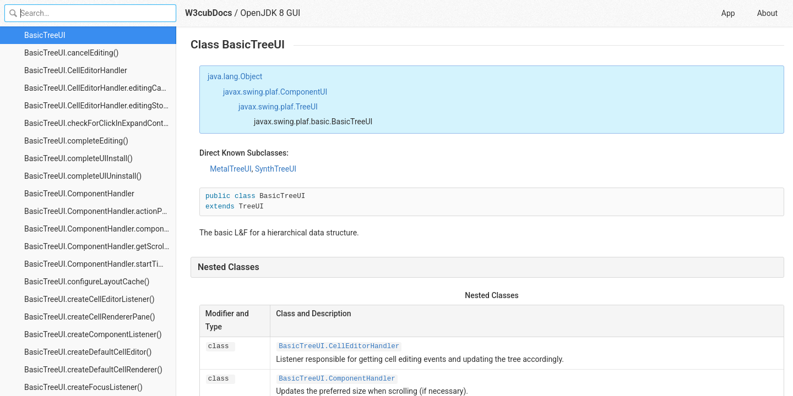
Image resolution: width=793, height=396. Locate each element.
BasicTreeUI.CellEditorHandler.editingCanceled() (100, 88)
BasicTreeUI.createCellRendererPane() (89, 316)
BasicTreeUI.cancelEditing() (71, 52)
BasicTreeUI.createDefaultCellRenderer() (93, 369)
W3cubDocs (208, 13)
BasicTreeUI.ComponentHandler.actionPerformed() (100, 211)
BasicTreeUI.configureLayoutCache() (86, 281)
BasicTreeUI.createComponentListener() (93, 334)
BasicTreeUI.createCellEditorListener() (89, 299)
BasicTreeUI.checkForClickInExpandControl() (100, 123)
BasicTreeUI (44, 35)
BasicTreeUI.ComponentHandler (79, 193)
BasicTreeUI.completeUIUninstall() (83, 176)
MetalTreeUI (230, 168)
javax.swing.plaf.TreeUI (278, 106)
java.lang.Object (235, 76)
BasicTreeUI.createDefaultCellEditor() (87, 352)
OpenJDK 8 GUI (270, 13)
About (767, 13)
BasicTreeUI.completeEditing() (76, 140)
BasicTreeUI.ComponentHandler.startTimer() (100, 264)
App (728, 13)
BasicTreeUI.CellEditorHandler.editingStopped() (100, 105)
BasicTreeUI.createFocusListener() (83, 387)
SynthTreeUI (275, 168)
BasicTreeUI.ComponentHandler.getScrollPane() (100, 246)
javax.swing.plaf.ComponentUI (275, 91)
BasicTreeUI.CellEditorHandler (75, 70)
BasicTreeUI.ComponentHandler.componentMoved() (100, 228)
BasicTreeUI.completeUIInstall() (78, 158)
